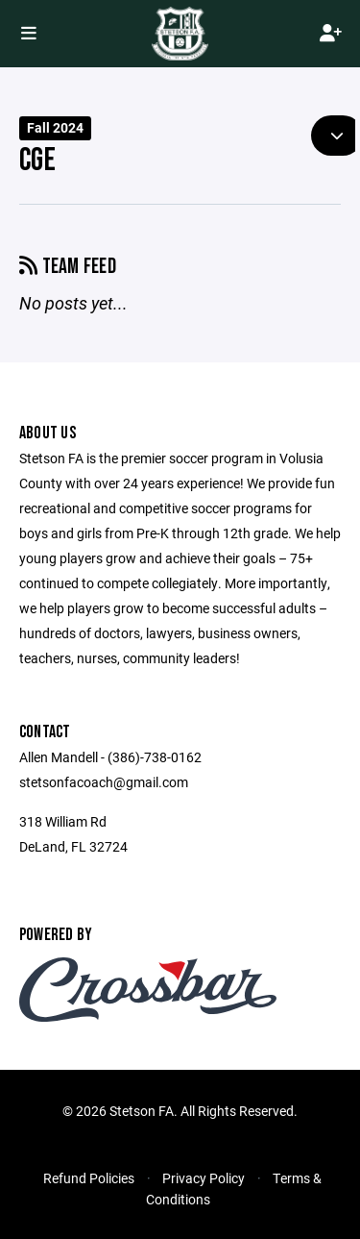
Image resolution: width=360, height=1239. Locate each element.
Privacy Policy (203, 1178)
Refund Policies (88, 1178)
